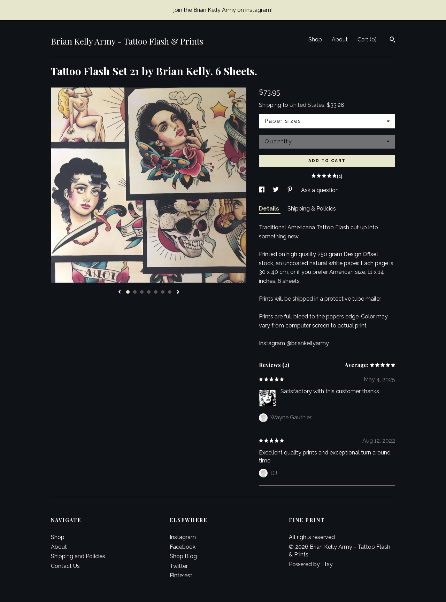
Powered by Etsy (311, 564)
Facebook (182, 547)
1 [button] (128, 292)
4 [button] (149, 292)
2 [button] (135, 292)
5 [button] (155, 292)
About (340, 39)
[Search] (392, 40)
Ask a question (320, 190)
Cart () (367, 39)
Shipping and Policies (78, 556)
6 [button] (162, 292)
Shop (315, 39)
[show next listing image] (178, 292)
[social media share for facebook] (262, 190)
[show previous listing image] (119, 292)
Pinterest (181, 575)
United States (307, 105)
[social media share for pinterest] (290, 190)
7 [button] (169, 292)
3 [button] (142, 292)
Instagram (183, 537)
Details (269, 208)
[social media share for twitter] (276, 190)
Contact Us (65, 566)
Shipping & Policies (311, 208)
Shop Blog (183, 556)
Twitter (179, 566)
